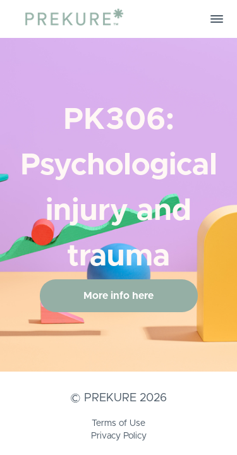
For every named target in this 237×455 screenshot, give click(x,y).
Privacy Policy (119, 436)
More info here (118, 296)
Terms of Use (118, 423)
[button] (216, 19)
